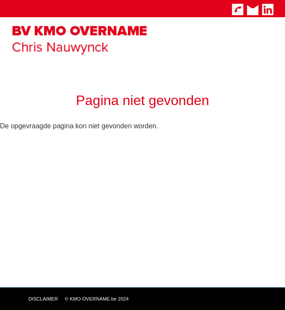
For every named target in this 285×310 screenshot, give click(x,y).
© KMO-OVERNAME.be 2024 (97, 298)
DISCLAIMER (43, 298)
